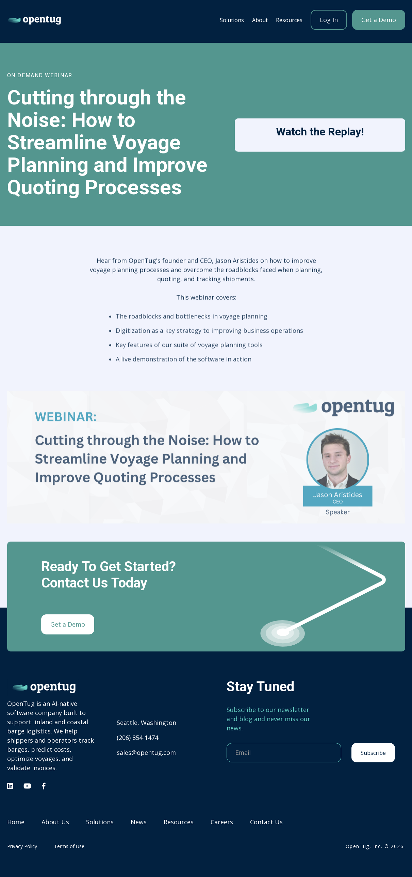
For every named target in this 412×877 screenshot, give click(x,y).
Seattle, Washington (146, 722)
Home (15, 822)
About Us (55, 822)
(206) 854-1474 (137, 737)
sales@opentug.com (146, 752)
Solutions (232, 20)
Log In (329, 20)
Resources (179, 822)
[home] (34, 20)
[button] (232, 19)
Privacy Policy (22, 846)
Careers (222, 822)
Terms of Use (69, 846)
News (139, 822)
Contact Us (266, 822)
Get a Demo (378, 20)
